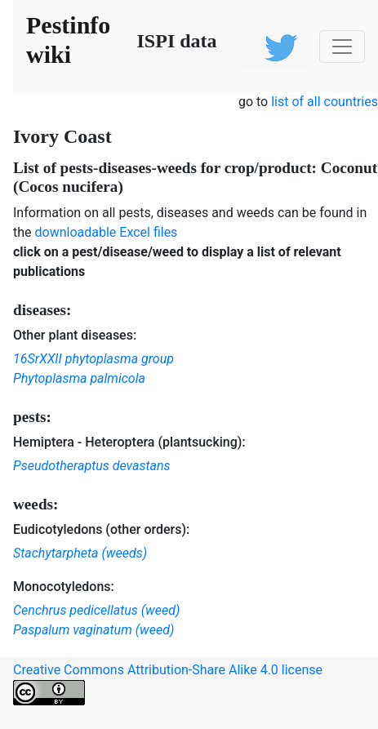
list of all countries (324, 101)
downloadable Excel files (106, 232)
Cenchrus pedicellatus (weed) (96, 610)
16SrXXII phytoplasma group (93, 359)
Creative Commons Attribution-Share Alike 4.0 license (167, 683)
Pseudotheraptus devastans (92, 465)
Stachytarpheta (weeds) (80, 553)
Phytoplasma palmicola (79, 378)
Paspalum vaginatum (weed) (93, 630)
